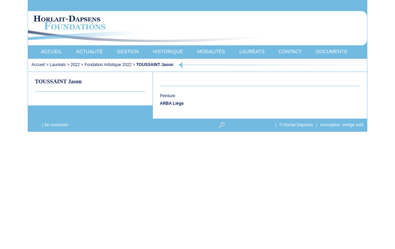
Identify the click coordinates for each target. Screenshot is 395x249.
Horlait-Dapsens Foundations (152, 29)
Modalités (211, 51)
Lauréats (252, 51)
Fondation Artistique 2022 (107, 64)
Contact (290, 51)
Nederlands (327, 6)
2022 (75, 64)
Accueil (51, 51)
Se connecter (56, 124)
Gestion (128, 51)
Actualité (89, 51)
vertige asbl (353, 124)
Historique (168, 51)
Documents (331, 51)
